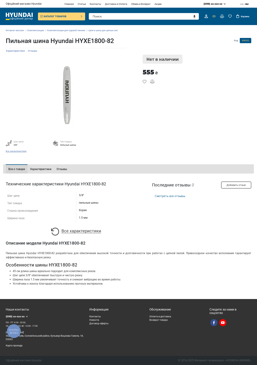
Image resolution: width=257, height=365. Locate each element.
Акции (158, 4)
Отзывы (32, 50)
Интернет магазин (15, 30)
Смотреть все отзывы (170, 196)
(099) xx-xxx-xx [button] (213, 3)
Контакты (95, 4)
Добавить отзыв (236, 185)
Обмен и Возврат (141, 4)
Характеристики (15, 50)
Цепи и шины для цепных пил (103, 30)
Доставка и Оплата (116, 4)
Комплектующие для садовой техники (66, 30)
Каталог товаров (61, 16)
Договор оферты (98, 323)
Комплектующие (35, 30)
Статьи (82, 4)
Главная (69, 4)
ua (241, 4)
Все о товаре (16, 169)
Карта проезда (14, 345)
